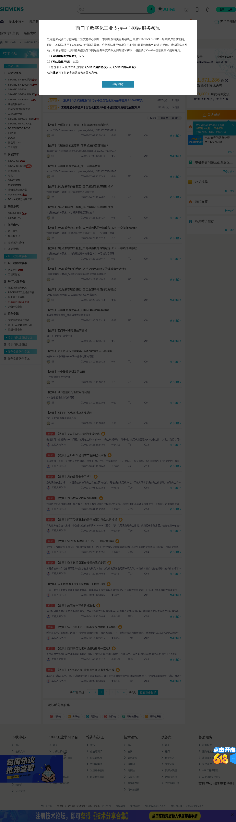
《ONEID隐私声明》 (124, 67)
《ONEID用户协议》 (96, 67)
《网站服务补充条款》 (63, 56)
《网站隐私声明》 (60, 62)
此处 (55, 73)
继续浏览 (118, 84)
